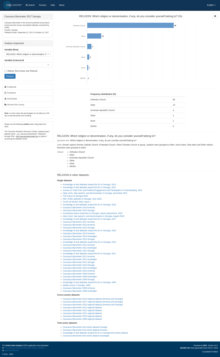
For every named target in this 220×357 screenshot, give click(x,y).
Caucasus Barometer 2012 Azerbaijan (80, 248)
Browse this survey (14, 104)
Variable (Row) (11, 49)
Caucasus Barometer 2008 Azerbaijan (80, 291)
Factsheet (10, 93)
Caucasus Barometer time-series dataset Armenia (85, 330)
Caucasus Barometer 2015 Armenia (79, 225)
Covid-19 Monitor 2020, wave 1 (77, 202)
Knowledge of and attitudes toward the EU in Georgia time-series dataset (95, 333)
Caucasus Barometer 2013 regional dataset (82, 307)
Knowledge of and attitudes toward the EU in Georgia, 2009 (89, 282)
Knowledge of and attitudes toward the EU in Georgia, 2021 (89, 187)
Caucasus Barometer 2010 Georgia (79, 265)
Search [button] (30, 5)
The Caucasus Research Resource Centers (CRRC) (24, 348)
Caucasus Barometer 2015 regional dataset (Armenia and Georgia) (93, 304)
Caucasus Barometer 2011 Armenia (79, 256)
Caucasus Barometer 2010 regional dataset (82, 316)
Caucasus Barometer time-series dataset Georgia (85, 327)
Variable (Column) (13, 60)
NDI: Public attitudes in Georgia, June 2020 (82, 199)
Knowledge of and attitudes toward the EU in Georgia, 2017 (89, 219)
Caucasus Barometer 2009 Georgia (79, 279)
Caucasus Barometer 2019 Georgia (79, 210)
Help (53, 5)
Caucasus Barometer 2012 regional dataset (82, 310)
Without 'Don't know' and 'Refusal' (20, 71)
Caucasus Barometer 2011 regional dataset (82, 313)
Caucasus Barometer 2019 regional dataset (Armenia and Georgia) (93, 299)
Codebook (10, 87)
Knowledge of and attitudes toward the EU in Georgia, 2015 (89, 230)
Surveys (42, 5)
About (61, 5)
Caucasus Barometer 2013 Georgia (79, 239)
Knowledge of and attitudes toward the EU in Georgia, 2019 (89, 204)
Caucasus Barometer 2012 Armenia (79, 245)
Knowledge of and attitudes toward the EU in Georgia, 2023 (89, 184)
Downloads (10, 99)
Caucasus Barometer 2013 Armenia (79, 233)
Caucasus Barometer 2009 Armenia (79, 274)
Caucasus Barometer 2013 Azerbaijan (80, 236)
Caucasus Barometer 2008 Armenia (79, 288)
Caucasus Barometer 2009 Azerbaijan (80, 276)
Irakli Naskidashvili (11, 350)
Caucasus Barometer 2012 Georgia (79, 251)
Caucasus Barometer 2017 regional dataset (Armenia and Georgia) (93, 302)
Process (10, 76)
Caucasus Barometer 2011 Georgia (79, 262)
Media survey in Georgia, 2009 (76, 285)
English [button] (211, 5)
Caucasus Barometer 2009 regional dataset (82, 319)
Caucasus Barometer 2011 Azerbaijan (80, 259)
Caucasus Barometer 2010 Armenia (79, 271)
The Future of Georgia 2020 (75, 196)
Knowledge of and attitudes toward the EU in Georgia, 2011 (89, 253)
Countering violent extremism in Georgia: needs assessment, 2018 (92, 213)
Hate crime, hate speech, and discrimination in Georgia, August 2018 (93, 216)
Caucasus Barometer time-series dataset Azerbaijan (86, 336)
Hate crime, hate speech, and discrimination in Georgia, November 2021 (95, 193)
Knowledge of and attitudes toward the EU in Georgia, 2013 (89, 242)
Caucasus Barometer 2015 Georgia (79, 227)
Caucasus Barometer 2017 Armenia (79, 222)
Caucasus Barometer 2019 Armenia (79, 207)
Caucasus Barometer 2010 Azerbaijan (80, 268)
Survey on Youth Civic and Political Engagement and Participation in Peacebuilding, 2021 (102, 190)
